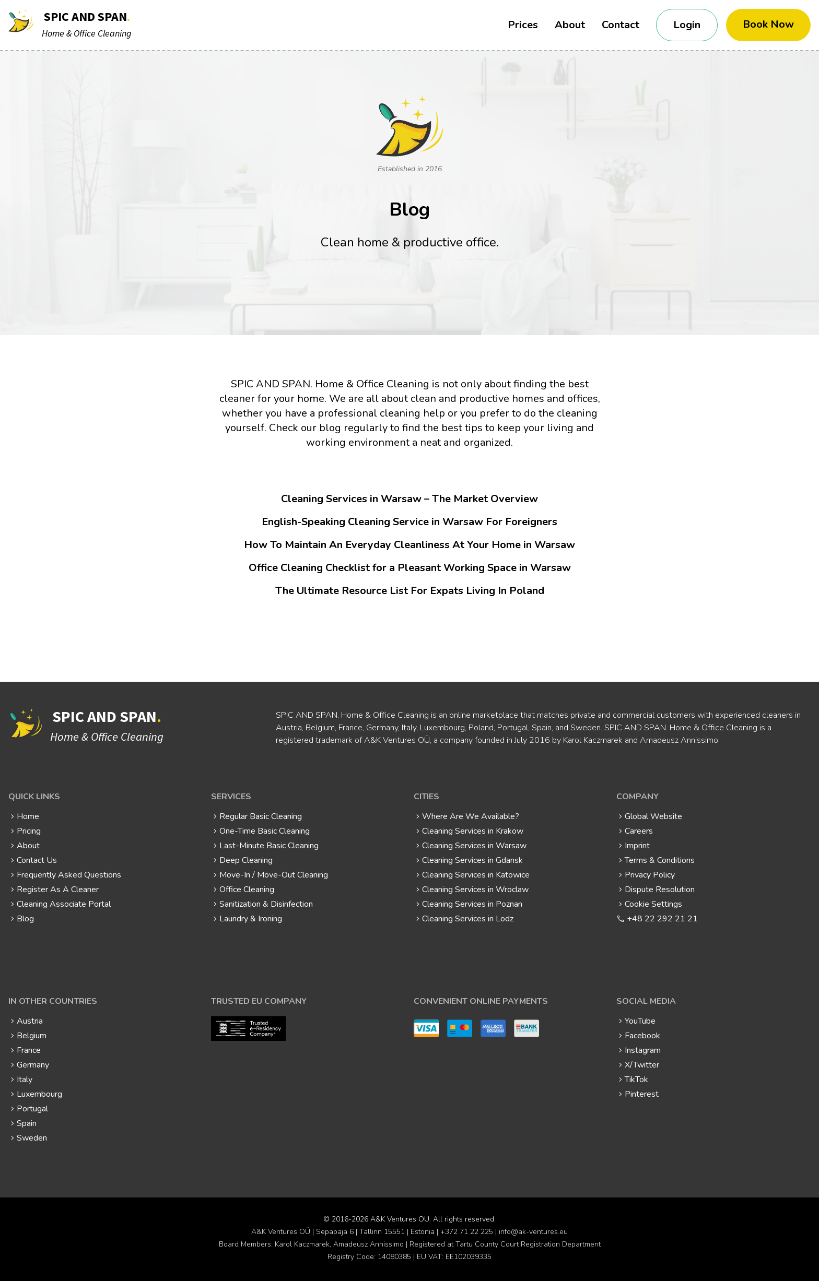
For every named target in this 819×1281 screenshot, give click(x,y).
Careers (639, 831)
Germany (33, 1065)
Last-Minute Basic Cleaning (269, 845)
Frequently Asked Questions (69, 875)
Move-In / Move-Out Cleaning (273, 875)
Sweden (32, 1138)
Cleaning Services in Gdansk (472, 860)
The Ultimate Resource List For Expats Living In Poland (409, 591)
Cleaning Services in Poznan (472, 904)
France (29, 1050)
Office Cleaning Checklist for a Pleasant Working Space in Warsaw (410, 568)
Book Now (768, 24)
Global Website (653, 816)
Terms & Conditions (660, 860)
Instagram (643, 1050)
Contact (620, 25)
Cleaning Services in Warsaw (474, 845)
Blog (25, 919)
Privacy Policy (650, 875)
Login (686, 25)
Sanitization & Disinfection (266, 904)
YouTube (640, 1021)
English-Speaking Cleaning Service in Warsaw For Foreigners (409, 522)
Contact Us (37, 860)
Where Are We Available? (470, 816)
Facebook (642, 1035)
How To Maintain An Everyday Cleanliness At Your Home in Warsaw (409, 545)
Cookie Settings (653, 904)
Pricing (29, 831)
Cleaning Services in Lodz (467, 919)
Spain (27, 1123)
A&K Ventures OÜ (399, 1219)
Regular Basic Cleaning (260, 816)
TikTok (636, 1079)
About (570, 25)
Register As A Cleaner (58, 889)
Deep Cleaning (246, 860)
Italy (24, 1079)
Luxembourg (39, 1094)
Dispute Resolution (660, 889)
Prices (523, 25)
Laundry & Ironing (250, 919)
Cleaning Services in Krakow (472, 831)
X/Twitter (642, 1065)
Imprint (637, 845)
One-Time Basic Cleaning (264, 831)
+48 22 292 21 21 (662, 919)
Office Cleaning (246, 889)
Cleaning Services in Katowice (476, 875)
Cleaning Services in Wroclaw (475, 889)
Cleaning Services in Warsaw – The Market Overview (409, 499)
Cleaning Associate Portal (64, 904)
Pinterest (642, 1094)
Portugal (32, 1109)
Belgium (31, 1035)
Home (28, 816)
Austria (30, 1021)
